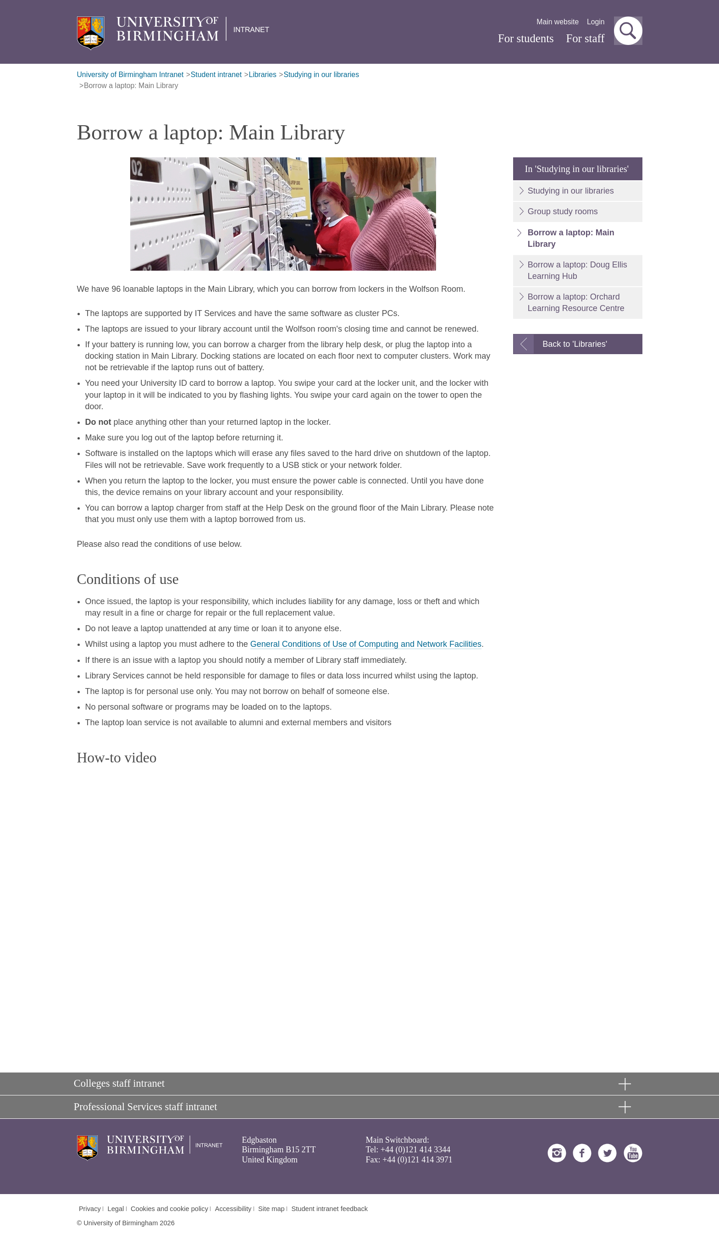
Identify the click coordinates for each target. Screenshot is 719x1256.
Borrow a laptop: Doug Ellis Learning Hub (577, 270)
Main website (557, 22)
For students (526, 38)
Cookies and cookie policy (169, 1208)
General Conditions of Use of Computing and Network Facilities (365, 644)
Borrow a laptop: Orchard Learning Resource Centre (576, 302)
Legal (116, 1208)
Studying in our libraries (321, 74)
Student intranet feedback (330, 1208)
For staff (585, 38)
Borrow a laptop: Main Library (131, 85)
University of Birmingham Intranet (130, 74)
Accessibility (233, 1208)
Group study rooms (563, 211)
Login (596, 22)
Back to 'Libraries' (574, 344)
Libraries (263, 74)
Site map (271, 1208)
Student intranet (216, 74)
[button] (628, 31)
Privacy (90, 1208)
